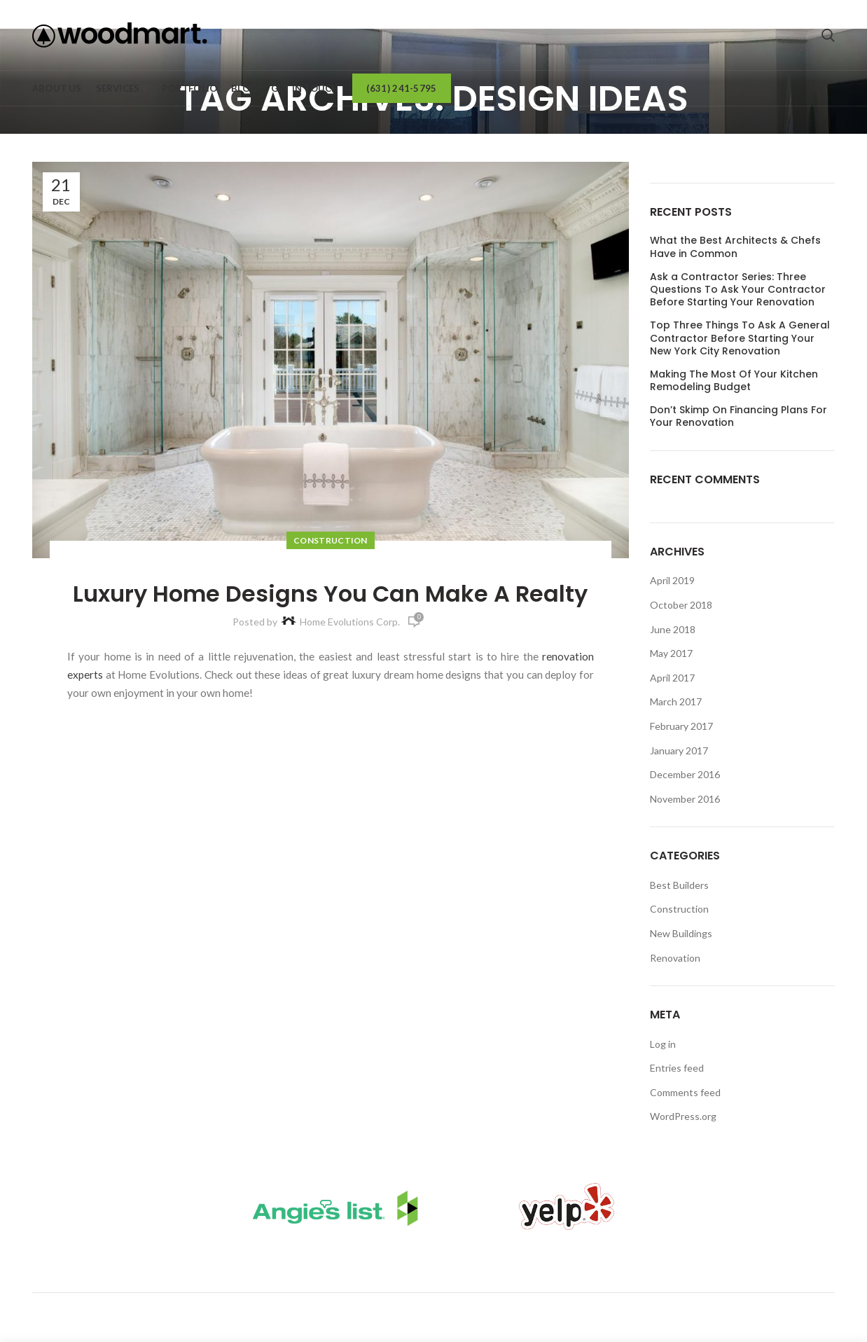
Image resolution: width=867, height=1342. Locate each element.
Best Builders (679, 885)
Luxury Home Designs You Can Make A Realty (330, 593)
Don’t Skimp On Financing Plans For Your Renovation (738, 416)
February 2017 (681, 726)
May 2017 (671, 653)
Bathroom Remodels (390, 1264)
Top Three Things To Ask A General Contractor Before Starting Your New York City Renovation (740, 338)
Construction (330, 540)
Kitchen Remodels (239, 1264)
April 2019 (672, 580)
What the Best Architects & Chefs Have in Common (735, 246)
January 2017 (679, 750)
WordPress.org (683, 1116)
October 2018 (681, 605)
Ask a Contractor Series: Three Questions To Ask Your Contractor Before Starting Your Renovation (738, 289)
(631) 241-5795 (540, 1311)
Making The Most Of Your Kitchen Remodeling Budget (734, 380)
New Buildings (681, 933)
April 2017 (672, 678)
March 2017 (676, 701)
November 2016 (685, 799)
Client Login (522, 1264)
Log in (663, 1044)
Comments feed (685, 1092)
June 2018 (672, 629)
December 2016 (685, 774)
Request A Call (638, 1264)
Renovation (675, 958)
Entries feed (677, 1068)
